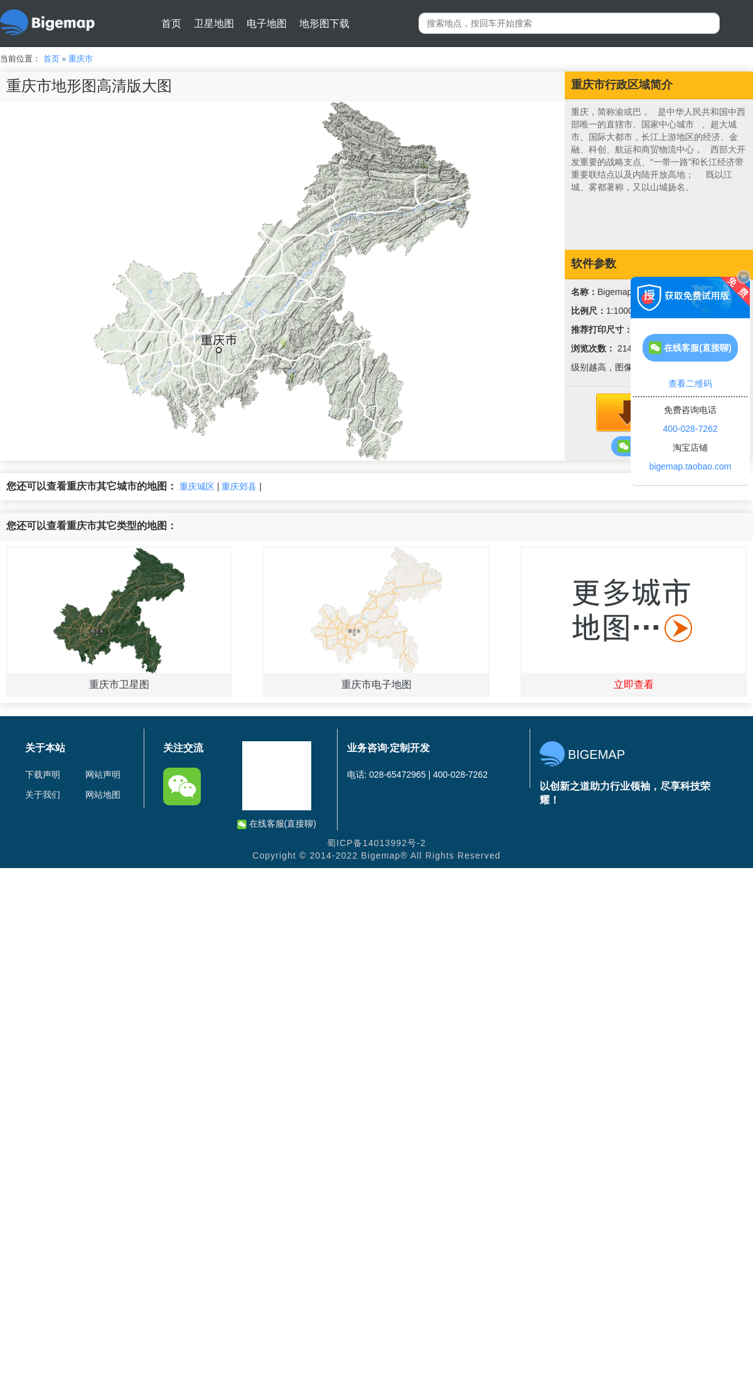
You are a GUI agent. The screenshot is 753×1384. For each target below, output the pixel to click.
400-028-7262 (690, 429)
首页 (171, 23)
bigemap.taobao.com (690, 466)
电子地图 (267, 23)
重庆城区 (197, 486)
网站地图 (102, 795)
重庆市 (80, 58)
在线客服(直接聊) (276, 823)
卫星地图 (214, 23)
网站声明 (102, 775)
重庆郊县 (239, 486)
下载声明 (42, 775)
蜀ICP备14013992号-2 (376, 843)
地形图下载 (324, 23)
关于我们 (42, 795)
